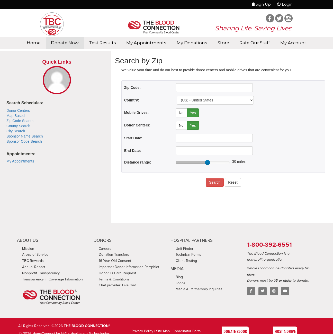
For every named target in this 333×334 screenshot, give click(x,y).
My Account (293, 42)
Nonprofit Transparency (41, 273)
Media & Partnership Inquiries (199, 289)
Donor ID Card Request (117, 273)
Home (34, 42)
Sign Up (261, 4)
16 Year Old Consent (115, 260)
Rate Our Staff (254, 42)
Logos (180, 283)
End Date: (132, 151)
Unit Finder (184, 248)
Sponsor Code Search (24, 141)
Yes (193, 113)
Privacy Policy (142, 331)
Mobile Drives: (136, 112)
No (181, 113)
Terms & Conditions (114, 279)
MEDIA (177, 269)
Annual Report (33, 267)
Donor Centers (18, 110)
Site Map (163, 331)
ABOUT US (27, 240)
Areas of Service (35, 254)
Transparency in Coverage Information (52, 279)
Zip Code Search (19, 121)
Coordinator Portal (187, 331)
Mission (28, 248)
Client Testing (186, 260)
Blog (179, 277)
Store (223, 42)
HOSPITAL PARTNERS (191, 240)
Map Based (15, 116)
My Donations (192, 42)
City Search (15, 131)
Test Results (102, 42)
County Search (18, 126)
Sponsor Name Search (24, 136)
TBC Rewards (33, 260)
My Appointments (146, 42)
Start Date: (133, 138)
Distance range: (137, 162)
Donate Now (65, 42)
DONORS (103, 240)
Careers (105, 248)
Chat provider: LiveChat (117, 285)
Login (285, 4)
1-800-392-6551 (269, 244)
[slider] (207, 162)
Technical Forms (188, 254)
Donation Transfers (114, 254)
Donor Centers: (137, 125)
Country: (131, 100)
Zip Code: (132, 87)
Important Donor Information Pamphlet (129, 267)
